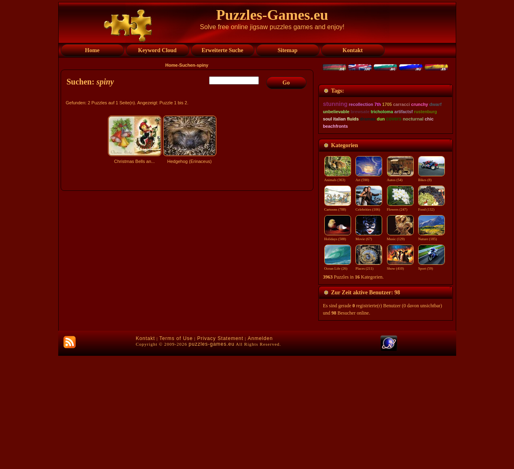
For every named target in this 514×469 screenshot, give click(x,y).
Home (171, 65)
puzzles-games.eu (212, 457)
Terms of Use (176, 451)
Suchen (187, 65)
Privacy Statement (220, 451)
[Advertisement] (188, 237)
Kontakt (145, 451)
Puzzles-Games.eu (272, 15)
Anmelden (260, 451)
